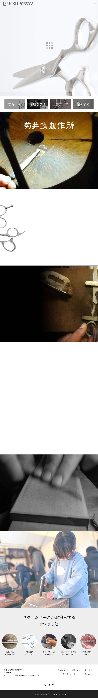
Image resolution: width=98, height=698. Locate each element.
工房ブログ (76, 670)
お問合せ (88, 670)
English (88, 673)
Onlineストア (61, 670)
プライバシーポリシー (72, 673)
